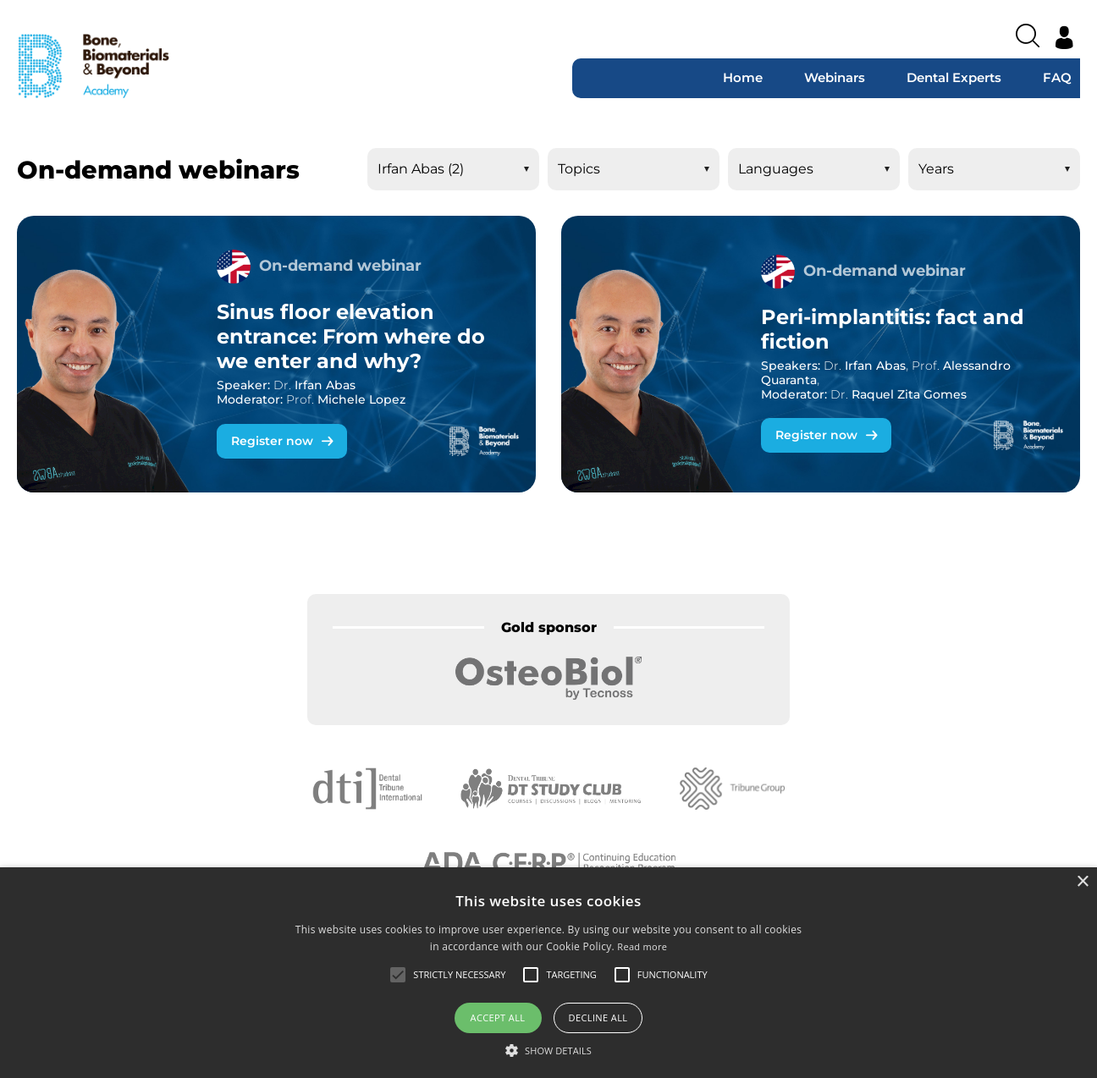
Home (743, 77)
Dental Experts (954, 77)
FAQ (1057, 77)
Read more (642, 946)
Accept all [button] (498, 1017)
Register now (272, 440)
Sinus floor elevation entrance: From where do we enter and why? (351, 336)
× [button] (1082, 882)
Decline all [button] (598, 1017)
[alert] (548, 972)
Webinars (834, 77)
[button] (548, 1050)
